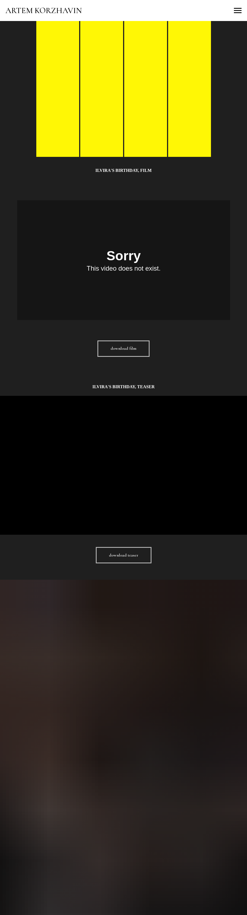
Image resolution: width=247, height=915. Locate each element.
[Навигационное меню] (238, 10)
